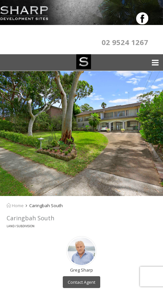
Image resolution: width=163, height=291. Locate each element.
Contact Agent (81, 282)
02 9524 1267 (125, 42)
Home (15, 205)
